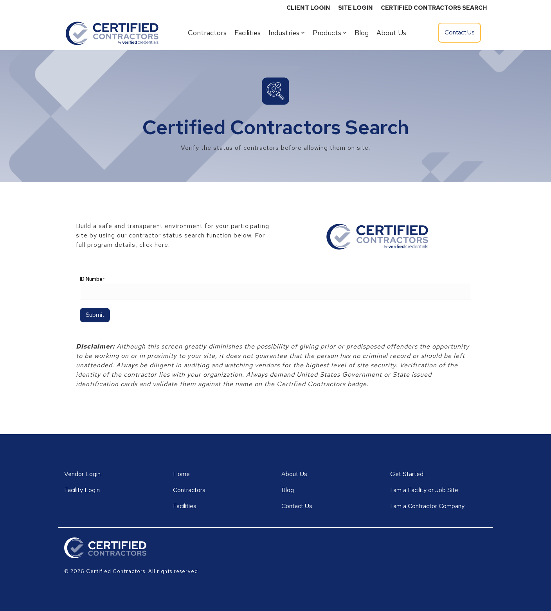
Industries (286, 32)
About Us (391, 32)
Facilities (247, 32)
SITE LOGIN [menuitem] (355, 8)
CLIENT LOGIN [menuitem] (308, 8)
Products (330, 32)
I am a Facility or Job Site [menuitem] (424, 490)
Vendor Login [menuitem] (82, 474)
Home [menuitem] (181, 474)
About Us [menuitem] (294, 474)
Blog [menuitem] (287, 490)
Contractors (207, 32)
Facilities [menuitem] (184, 506)
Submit (95, 315)
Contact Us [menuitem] (296, 506)
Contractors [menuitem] (189, 490)
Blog (362, 32)
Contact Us (459, 32)
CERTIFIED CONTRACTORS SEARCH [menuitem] (434, 8)
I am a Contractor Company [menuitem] (427, 506)
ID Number (92, 279)
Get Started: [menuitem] (407, 474)
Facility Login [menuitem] (82, 490)
